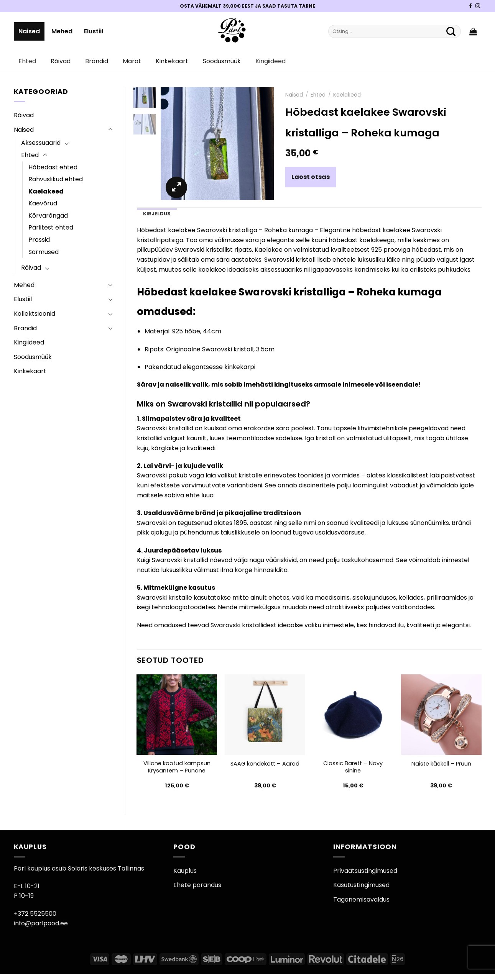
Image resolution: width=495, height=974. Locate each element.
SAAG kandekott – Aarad (264, 763)
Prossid (39, 239)
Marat (132, 61)
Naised (29, 31)
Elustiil (93, 31)
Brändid (96, 61)
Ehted (27, 61)
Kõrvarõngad (48, 215)
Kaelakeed (46, 191)
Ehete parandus (197, 885)
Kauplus (185, 870)
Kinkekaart (172, 61)
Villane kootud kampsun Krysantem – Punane (176, 767)
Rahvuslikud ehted (55, 179)
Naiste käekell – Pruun (441, 763)
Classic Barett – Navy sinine (353, 767)
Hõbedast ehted (52, 167)
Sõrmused (43, 252)
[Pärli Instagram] (477, 6)
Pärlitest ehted (50, 227)
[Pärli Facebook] (470, 6)
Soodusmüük (222, 61)
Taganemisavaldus (361, 899)
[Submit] (451, 31)
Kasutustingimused (361, 885)
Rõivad (61, 61)
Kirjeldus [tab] (157, 213)
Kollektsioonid (34, 313)
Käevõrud (42, 203)
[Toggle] (110, 129)
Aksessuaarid (41, 142)
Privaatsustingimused (365, 870)
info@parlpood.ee (41, 923)
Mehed (61, 31)
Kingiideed (270, 61)
